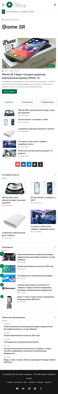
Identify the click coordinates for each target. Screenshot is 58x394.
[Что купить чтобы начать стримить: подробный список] (9, 144)
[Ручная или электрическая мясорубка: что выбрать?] (9, 153)
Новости (48, 382)
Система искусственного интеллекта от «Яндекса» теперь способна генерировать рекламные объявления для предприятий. (34, 287)
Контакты (18, 382)
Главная (6, 20)
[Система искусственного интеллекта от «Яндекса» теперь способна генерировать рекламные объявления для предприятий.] (9, 288)
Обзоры (40, 382)
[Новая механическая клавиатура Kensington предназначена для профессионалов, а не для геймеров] (9, 257)
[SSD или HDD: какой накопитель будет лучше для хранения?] (9, 112)
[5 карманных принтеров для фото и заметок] (9, 133)
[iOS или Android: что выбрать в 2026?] (9, 122)
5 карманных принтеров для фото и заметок (36, 129)
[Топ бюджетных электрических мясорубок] (9, 278)
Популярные (27, 102)
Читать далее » (9, 91)
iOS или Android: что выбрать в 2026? (20, 12)
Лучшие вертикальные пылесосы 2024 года (35, 266)
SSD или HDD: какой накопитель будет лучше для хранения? (13, 200)
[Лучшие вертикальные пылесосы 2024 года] (9, 269)
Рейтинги (32, 382)
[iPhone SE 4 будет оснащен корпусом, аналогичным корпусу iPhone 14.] (29, 53)
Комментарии (47, 102)
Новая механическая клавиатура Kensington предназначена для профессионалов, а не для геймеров (36, 257)
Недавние (8, 102)
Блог (25, 382)
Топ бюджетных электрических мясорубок (34, 276)
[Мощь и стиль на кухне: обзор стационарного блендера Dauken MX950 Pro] (9, 302)
